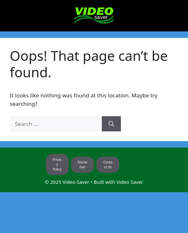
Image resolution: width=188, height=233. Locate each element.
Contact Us (107, 164)
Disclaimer (82, 164)
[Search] (111, 124)
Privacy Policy (57, 164)
